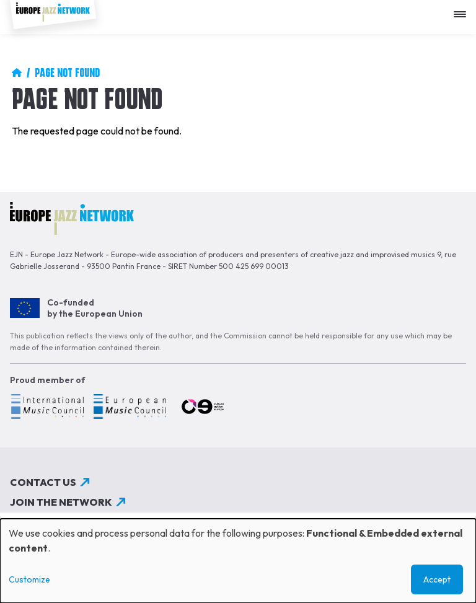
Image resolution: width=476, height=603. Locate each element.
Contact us (43, 482)
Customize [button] (29, 579)
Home (17, 72)
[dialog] (238, 561)
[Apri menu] (463, 9)
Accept (437, 579)
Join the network (61, 502)
